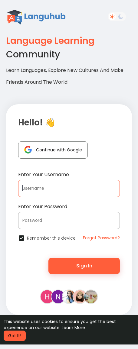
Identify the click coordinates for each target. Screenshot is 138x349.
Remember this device (51, 238)
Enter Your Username (43, 174)
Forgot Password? (101, 238)
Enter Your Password (42, 206)
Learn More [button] (73, 328)
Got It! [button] (14, 336)
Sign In (84, 265)
